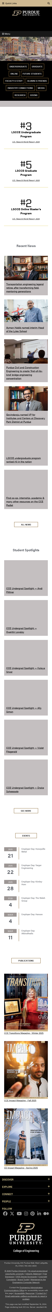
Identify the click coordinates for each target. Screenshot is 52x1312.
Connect (7, 1194)
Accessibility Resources (25, 1293)
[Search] (49, 3)
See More (26, 811)
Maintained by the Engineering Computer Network (29, 1281)
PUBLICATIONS (26, 960)
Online (14, 73)
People (6, 1201)
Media (41, 88)
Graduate (37, 66)
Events (26, 835)
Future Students (32, 73)
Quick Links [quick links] (9, 3)
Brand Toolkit (23, 1279)
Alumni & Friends (37, 81)
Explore (7, 1186)
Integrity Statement (33, 1273)
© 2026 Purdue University (16, 1270)
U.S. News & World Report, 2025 (26, 141)
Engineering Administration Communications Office (23, 1289)
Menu (6, 34)
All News (26, 524)
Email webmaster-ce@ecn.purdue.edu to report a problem (26, 1297)
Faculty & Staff (14, 81)
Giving (33, 95)
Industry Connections (20, 88)
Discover (7, 1179)
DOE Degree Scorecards (26, 1276)
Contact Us (41, 1293)
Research (20, 95)
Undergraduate (18, 66)
